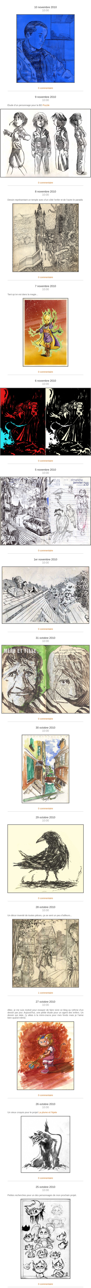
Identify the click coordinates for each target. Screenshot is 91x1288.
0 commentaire (45, 88)
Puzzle (46, 105)
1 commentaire (45, 993)
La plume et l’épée (48, 1112)
